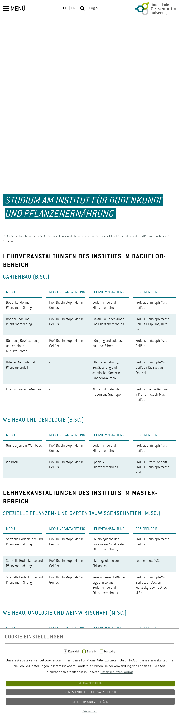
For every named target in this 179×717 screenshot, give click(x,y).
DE (65, 8)
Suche (82, 8)
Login (93, 8)
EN (73, 8)
